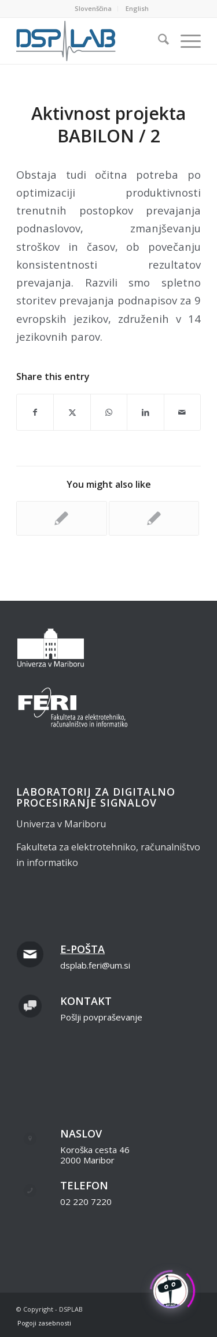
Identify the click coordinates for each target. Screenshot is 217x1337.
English (137, 8)
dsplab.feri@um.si (95, 965)
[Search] (157, 41)
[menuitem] (93, 9)
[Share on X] (72, 412)
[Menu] (185, 41)
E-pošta (82, 949)
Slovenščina (93, 8)
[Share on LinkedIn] (145, 412)
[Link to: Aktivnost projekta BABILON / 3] (154, 518)
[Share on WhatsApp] (109, 412)
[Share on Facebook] (35, 412)
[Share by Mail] (182, 412)
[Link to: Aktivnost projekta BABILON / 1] (61, 518)
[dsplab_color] (90, 41)
